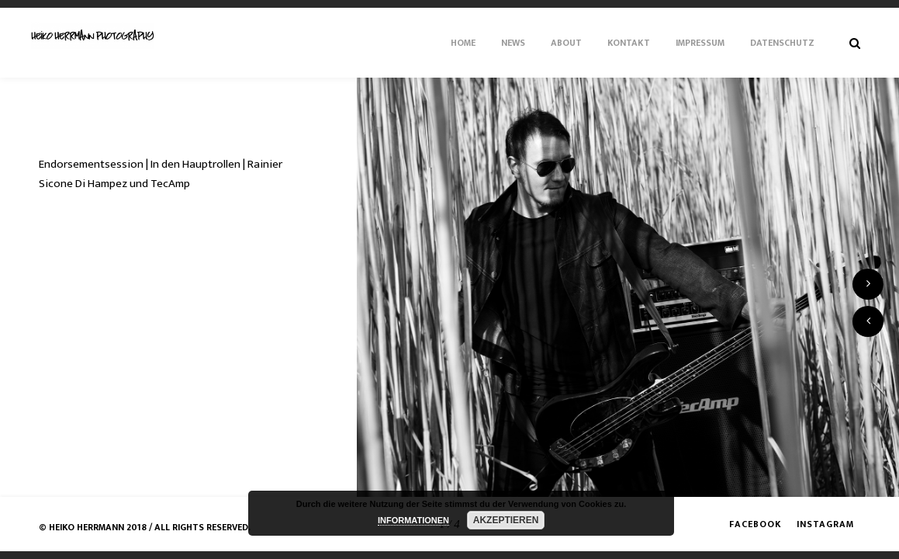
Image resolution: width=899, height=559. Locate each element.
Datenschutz (782, 42)
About (566, 42)
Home (463, 42)
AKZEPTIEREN (506, 520)
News (513, 42)
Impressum (700, 42)
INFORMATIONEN (413, 520)
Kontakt (628, 42)
